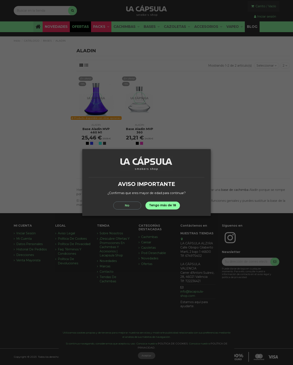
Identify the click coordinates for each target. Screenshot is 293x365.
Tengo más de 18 (162, 205)
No (127, 205)
